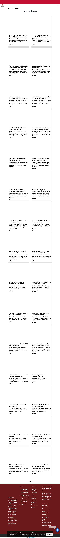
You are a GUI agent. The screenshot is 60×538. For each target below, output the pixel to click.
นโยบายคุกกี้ (13, 535)
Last (31, 481)
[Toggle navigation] (58, 5)
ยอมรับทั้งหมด (49, 534)
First (29, 481)
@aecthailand (48, 525)
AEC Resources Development (45, 505)
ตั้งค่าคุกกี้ (43, 534)
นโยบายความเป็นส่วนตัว (34, 534)
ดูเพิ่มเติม (11, 45)
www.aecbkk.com (46, 516)
